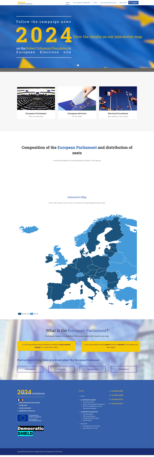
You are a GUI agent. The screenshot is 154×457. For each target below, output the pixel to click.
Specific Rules (87, 422)
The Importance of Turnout (91, 428)
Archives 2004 (117, 393)
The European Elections (108, 4)
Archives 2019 (117, 405)
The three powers (89, 404)
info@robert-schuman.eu (27, 413)
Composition (93, 371)
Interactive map (88, 416)
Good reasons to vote (90, 430)
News (95, 4)
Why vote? (123, 4)
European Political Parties (91, 420)
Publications (124, 371)
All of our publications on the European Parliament (92, 409)
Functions (61, 371)
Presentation (30, 371)
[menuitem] (133, 3)
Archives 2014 (117, 401)
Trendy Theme (58, 453)
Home (67, 4)
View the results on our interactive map (107, 38)
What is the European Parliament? (94, 406)
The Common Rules (89, 418)
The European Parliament (81, 4)
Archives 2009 (117, 397)
